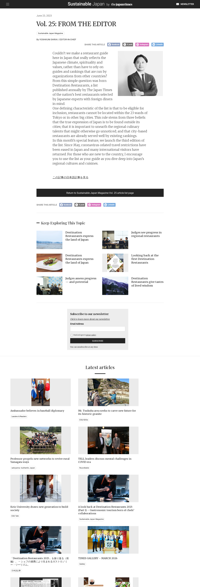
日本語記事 (108, 481)
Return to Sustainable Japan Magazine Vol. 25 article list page (100, 193)
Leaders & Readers (19, 421)
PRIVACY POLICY (78, 571)
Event (105, 530)
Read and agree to (83, 337)
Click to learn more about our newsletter (92, 320)
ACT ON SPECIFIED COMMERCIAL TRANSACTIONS (130, 571)
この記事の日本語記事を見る (72, 178)
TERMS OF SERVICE (97, 571)
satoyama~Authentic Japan (115, 421)
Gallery (152, 471)
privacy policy (91, 337)
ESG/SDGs (61, 425)
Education (153, 530)
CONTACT (63, 571)
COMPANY (159, 571)
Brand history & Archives (22, 527)
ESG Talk (15, 474)
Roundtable (154, 421)
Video (59, 534)
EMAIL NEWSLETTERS (46, 571)
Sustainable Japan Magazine (50, 33)
